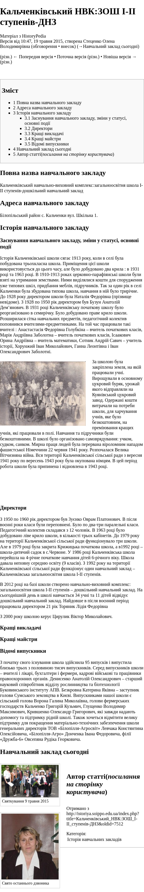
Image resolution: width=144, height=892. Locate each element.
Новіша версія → (120, 56)
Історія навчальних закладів (94, 839)
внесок (67, 46)
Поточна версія (71, 56)
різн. (5, 56)
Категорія (75, 833)
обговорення (45, 46)
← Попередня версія (33, 56)
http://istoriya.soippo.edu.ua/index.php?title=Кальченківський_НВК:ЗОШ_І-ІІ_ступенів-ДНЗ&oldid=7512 (102, 818)
